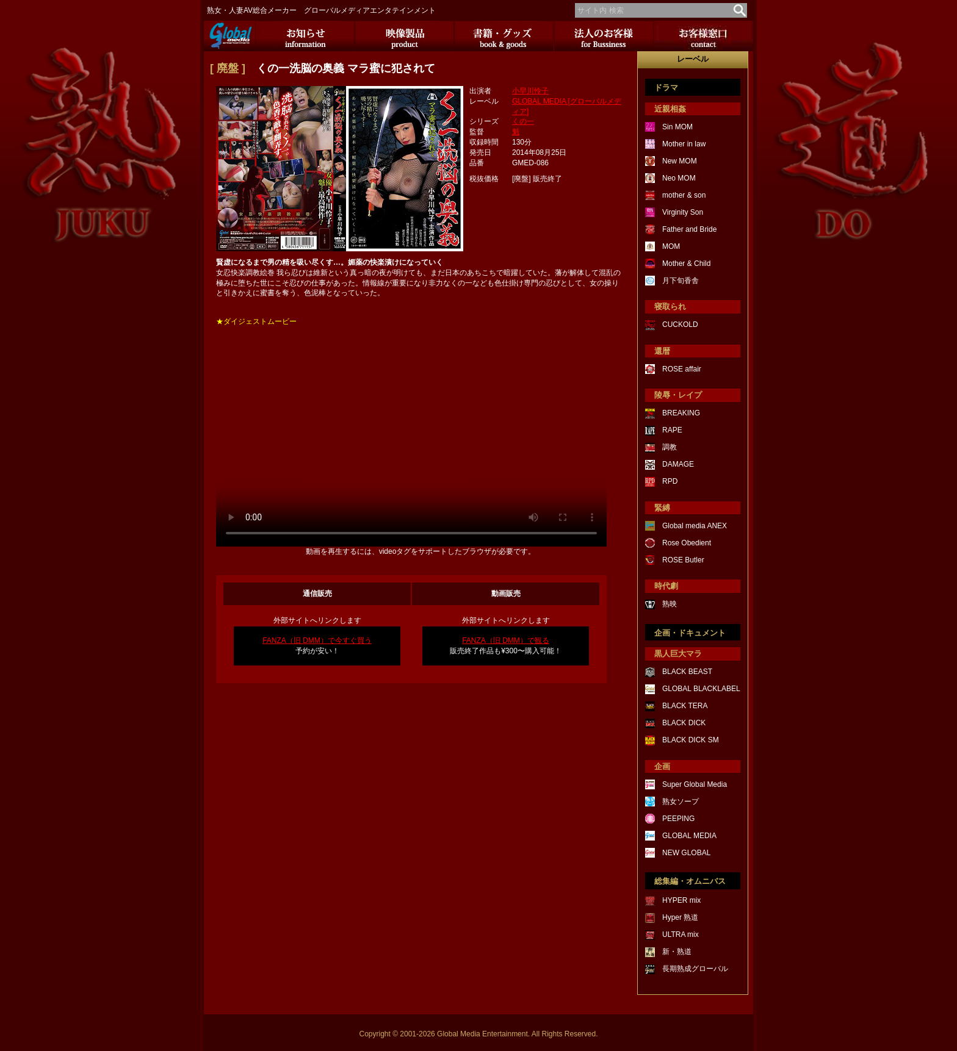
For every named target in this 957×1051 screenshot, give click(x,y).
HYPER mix (681, 900)
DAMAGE (678, 464)
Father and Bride (689, 229)
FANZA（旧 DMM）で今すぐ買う (317, 640)
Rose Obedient (686, 543)
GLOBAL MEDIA (689, 835)
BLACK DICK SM (690, 740)
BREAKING (681, 413)
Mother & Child (686, 263)
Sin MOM (677, 127)
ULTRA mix (680, 934)
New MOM (679, 161)
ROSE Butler (683, 560)
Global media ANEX (694, 526)
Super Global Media (694, 784)
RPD (669, 481)
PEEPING (678, 818)
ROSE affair (681, 369)
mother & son (684, 195)
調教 (669, 447)
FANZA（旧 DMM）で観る (505, 640)
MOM (671, 246)
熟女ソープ (680, 801)
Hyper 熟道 (680, 917)
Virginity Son (682, 212)
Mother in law (684, 144)
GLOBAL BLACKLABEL (701, 688)
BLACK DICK (684, 723)
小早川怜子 (530, 91)
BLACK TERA (684, 705)
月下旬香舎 (680, 280)
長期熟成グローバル (695, 968)
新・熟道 (677, 951)
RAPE (672, 430)
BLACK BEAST (687, 671)
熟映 (669, 604)
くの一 (523, 121)
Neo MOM (679, 178)
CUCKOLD (680, 324)
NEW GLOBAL (686, 852)
